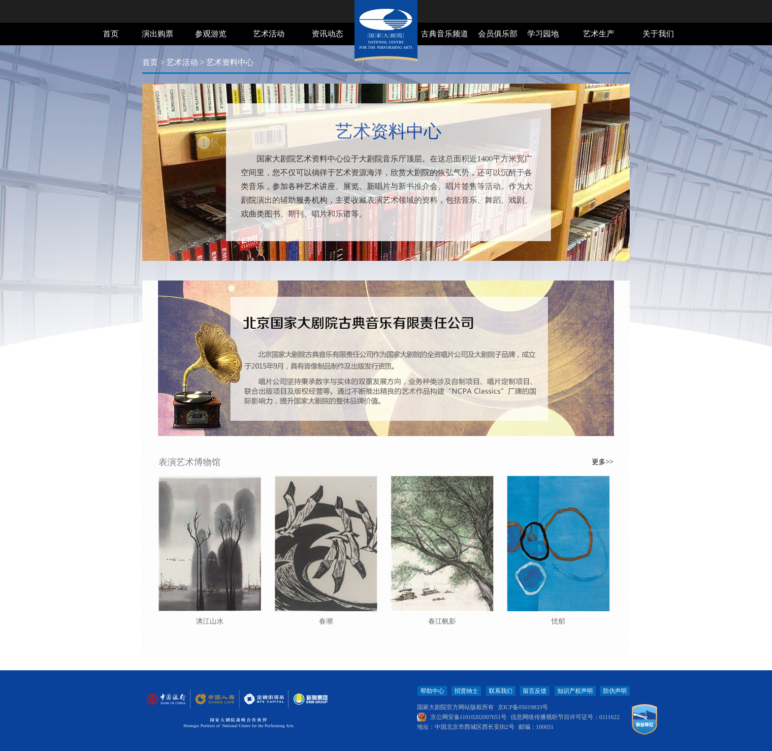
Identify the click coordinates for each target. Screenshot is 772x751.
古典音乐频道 (444, 34)
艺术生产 (598, 34)
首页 (111, 34)
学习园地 (543, 34)
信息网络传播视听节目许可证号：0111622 (565, 717)
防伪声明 (615, 691)
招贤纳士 (466, 691)
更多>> (602, 462)
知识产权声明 (575, 691)
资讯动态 (327, 34)
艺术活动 (269, 34)
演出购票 (157, 34)
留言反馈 (535, 691)
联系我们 (501, 691)
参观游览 (210, 34)
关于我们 (658, 34)
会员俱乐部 (497, 34)
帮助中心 (432, 691)
